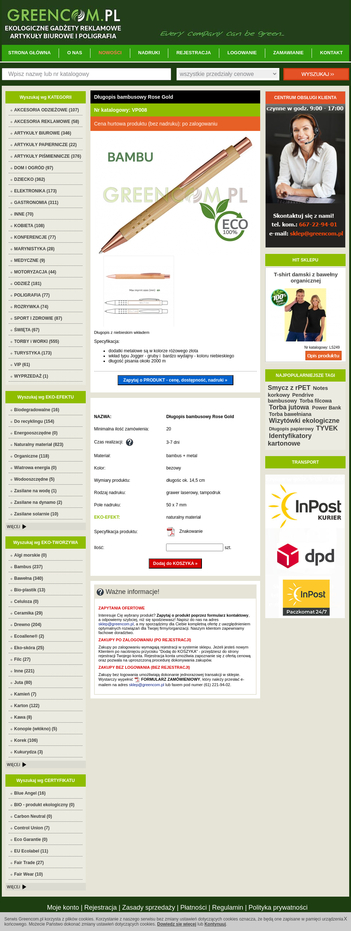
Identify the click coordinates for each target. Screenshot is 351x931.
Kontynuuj (215, 924)
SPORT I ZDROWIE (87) (38, 318)
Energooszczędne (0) (36, 432)
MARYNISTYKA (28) (34, 248)
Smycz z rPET (289, 387)
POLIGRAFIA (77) (32, 295)
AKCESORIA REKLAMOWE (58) (46, 121)
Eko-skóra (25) (29, 647)
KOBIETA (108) (29, 225)
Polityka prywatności (278, 907)
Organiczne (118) (31, 456)
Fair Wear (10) (28, 874)
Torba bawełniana (290, 414)
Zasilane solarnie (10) (36, 513)
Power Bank (326, 408)
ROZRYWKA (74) (31, 306)
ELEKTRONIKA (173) (35, 191)
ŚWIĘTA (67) (26, 329)
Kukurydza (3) (28, 751)
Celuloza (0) (26, 601)
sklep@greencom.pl (116, 624)
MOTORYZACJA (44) (35, 272)
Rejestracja (100, 907)
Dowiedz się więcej (176, 924)
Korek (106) (26, 740)
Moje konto (63, 907)
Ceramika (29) (28, 613)
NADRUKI (149, 52)
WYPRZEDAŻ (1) (31, 376)
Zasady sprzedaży (148, 907)
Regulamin (227, 907)
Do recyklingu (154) (34, 421)
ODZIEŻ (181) (27, 283)
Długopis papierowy (291, 429)
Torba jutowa (290, 407)
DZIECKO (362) (29, 179)
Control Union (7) (32, 827)
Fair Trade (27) (29, 862)
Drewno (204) (27, 624)
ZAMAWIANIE (288, 52)
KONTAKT (331, 52)
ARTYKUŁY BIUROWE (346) (42, 133)
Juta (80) (23, 682)
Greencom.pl (175, 22)
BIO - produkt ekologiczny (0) (44, 804)
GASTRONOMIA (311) (36, 202)
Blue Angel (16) (30, 793)
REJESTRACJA (193, 52)
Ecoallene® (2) (29, 636)
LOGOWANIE (242, 52)
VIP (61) (22, 364)
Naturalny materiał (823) (38, 444)
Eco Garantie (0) (30, 839)
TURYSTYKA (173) (33, 353)
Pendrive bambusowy (291, 398)
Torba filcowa (316, 401)
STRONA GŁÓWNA (29, 52)
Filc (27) (22, 659)
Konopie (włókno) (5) (35, 728)
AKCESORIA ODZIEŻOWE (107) (46, 109)
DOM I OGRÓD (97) (33, 167)
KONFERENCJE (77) (35, 237)
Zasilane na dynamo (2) (38, 502)
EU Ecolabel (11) (31, 851)
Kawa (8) (23, 717)
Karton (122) (26, 705)
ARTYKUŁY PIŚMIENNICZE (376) (47, 156)
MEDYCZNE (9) (29, 260)
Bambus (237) (28, 566)
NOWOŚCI (110, 52)
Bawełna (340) (28, 578)
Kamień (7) (25, 694)
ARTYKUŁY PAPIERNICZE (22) (45, 144)
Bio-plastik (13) (29, 589)
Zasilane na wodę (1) (35, 490)
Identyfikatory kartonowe (290, 439)
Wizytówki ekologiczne (304, 420)
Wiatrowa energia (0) (35, 467)
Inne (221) (24, 670)
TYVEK (327, 428)
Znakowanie (184, 531)
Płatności (193, 907)
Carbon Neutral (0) (33, 816)
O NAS (74, 52)
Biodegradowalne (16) (36, 409)
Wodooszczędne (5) (34, 479)
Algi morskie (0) (30, 555)
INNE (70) (23, 214)
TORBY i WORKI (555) (36, 341)
